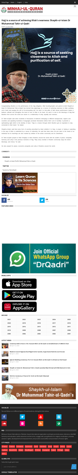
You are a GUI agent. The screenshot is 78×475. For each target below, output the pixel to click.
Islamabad (43, 446)
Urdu (26, 2)
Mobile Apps (6, 275)
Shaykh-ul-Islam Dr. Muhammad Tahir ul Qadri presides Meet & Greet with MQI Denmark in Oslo (40, 368)
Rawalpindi (46, 450)
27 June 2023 (9, 27)
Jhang (50, 446)
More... (4, 454)
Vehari (67, 450)
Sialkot (53, 450)
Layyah (69, 446)
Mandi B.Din (13, 450)
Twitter (6, 166)
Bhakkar (4, 446)
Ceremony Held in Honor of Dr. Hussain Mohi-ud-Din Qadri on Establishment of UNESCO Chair (39, 344)
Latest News (6, 340)
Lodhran (4, 450)
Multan (21, 450)
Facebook (6, 157)
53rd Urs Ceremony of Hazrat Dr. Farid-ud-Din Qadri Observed (29, 376)
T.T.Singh (60, 450)
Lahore (62, 446)
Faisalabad (20, 446)
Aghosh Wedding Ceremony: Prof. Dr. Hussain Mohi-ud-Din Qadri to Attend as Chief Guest (38, 360)
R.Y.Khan (37, 450)
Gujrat (36, 446)
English (19, 2)
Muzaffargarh (29, 450)
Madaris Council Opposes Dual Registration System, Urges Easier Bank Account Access (37, 352)
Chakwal (11, 446)
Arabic (12, 2)
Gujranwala (28, 446)
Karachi (56, 446)
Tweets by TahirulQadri (9, 170)
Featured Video (7, 206)
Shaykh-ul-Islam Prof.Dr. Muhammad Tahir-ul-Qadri (20, 161)
